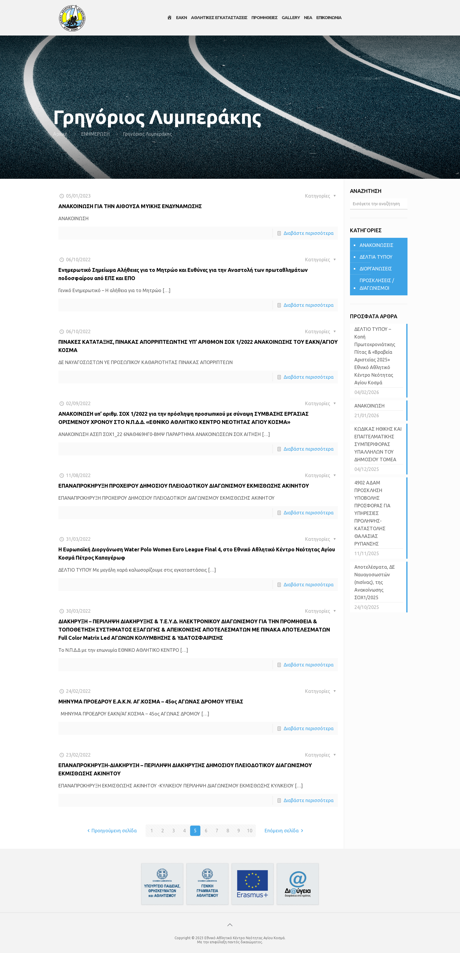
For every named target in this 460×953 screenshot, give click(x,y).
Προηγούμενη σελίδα (111, 830)
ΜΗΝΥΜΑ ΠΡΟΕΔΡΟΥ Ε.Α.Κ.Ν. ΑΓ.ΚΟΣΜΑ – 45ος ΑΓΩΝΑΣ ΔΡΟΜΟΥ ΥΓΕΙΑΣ (151, 701)
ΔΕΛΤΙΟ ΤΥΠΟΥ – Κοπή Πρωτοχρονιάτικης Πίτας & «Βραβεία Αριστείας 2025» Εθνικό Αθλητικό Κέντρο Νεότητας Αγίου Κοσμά (374, 355)
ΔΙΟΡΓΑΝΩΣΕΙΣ (376, 268)
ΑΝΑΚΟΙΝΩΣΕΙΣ (376, 245)
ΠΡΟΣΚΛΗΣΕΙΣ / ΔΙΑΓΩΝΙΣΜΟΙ (377, 284)
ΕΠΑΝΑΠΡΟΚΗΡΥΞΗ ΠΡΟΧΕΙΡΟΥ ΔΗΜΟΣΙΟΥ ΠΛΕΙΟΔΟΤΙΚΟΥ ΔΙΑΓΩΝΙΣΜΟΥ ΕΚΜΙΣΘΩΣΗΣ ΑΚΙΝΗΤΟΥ (183, 486)
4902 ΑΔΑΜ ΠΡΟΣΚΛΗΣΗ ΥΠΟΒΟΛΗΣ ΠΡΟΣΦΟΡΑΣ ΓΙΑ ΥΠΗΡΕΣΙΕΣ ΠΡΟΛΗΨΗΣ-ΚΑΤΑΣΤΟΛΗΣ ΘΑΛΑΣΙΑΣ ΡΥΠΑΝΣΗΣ (372, 513)
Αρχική (60, 134)
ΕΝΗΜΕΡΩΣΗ (95, 134)
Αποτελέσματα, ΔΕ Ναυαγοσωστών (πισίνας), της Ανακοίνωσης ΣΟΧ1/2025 (374, 582)
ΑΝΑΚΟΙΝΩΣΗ (369, 405)
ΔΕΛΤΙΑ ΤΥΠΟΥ (376, 257)
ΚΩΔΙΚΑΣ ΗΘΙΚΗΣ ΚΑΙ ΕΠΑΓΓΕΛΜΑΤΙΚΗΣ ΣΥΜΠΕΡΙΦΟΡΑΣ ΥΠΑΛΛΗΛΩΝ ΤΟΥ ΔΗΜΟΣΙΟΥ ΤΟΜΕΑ (378, 444)
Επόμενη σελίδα (285, 830)
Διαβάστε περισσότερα (309, 233)
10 (249, 830)
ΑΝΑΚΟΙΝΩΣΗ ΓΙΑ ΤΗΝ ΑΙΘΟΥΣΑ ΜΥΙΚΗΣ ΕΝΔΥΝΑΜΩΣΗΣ (130, 206)
